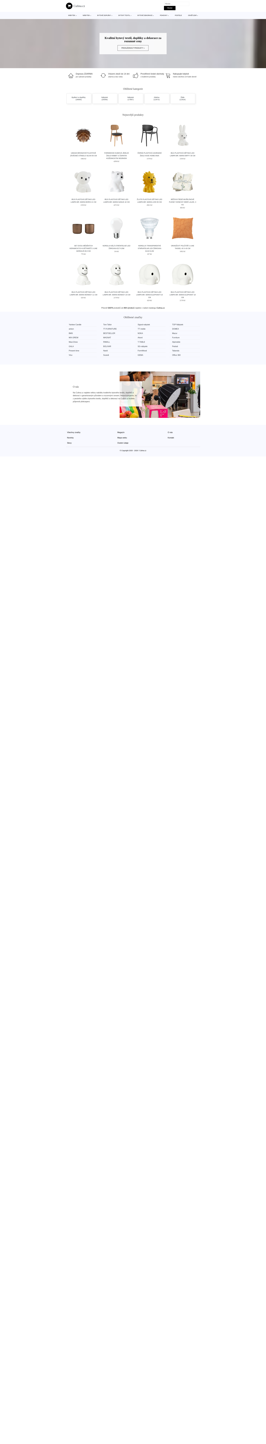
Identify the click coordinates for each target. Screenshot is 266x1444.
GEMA (140, 355)
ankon (71, 329)
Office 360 (176, 355)
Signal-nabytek (144, 325)
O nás (170, 432)
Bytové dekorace (145, 15)
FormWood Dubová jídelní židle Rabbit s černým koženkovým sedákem (116, 155)
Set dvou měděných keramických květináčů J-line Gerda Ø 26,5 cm (83, 248)
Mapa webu (122, 438)
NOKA (140, 333)
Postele (178, 15)
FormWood (142, 351)
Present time (74, 351)
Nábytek (71, 15)
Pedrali (175, 346)
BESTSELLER (109, 333)
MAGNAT (107, 338)
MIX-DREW (73, 338)
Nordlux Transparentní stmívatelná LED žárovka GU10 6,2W (149, 248)
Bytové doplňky (104, 15)
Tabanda (175, 351)
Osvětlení (192, 15)
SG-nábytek (142, 346)
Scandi (106, 355)
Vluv (70, 355)
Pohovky (163, 15)
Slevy (69, 443)
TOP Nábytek (177, 325)
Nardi (105, 351)
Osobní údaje (122, 443)
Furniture (176, 338)
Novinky (70, 438)
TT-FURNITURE (110, 329)
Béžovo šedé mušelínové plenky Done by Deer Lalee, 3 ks (182, 202)
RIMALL (106, 342)
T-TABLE (141, 342)
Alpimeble (176, 342)
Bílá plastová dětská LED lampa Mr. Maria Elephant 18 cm (183, 294)
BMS (71, 333)
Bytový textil (124, 15)
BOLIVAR (107, 346)
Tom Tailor (107, 325)
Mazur (174, 333)
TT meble (141, 329)
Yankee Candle (75, 325)
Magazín (120, 432)
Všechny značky (74, 432)
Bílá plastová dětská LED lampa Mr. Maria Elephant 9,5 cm (149, 294)
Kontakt (171, 438)
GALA (71, 346)
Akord (140, 338)
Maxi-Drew (73, 342)
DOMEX (175, 329)
